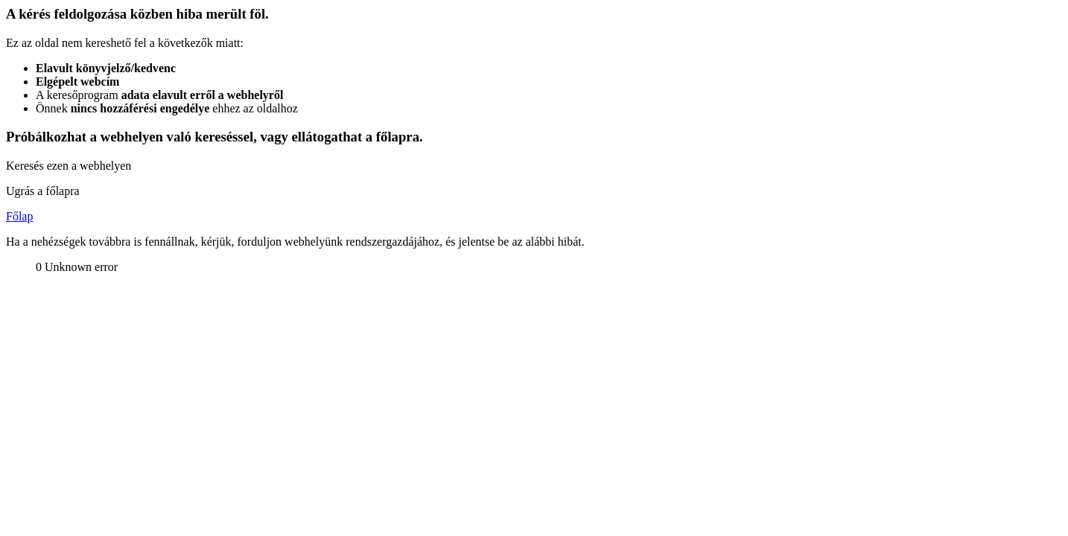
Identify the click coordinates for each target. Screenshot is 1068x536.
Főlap (19, 216)
